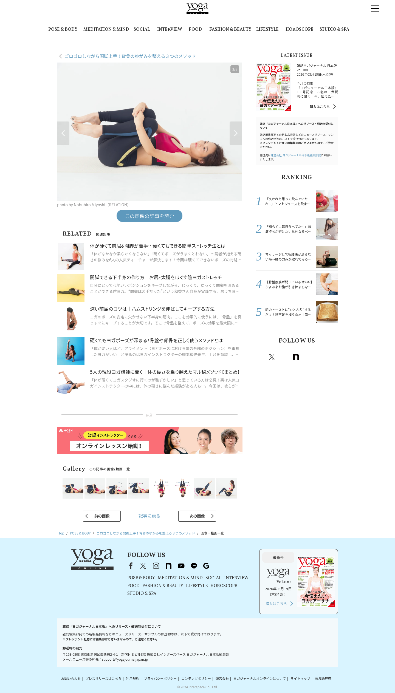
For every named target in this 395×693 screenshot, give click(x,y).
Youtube (308, 357)
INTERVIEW (169, 30)
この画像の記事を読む (149, 215)
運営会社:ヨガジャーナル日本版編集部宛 (296, 155)
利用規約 (132, 678)
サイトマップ (300, 678)
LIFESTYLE (267, 30)
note (296, 357)
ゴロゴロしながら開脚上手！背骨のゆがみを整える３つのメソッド (130, 55)
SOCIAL (142, 30)
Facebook (260, 357)
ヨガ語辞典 (323, 678)
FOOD (195, 30)
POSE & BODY (62, 30)
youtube (181, 565)
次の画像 (197, 516)
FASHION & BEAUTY (230, 30)
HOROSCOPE (300, 30)
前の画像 (101, 516)
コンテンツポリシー (196, 678)
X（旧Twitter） (143, 565)
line (320, 357)
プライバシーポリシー (160, 678)
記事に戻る (149, 515)
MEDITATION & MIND (106, 30)
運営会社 (222, 678)
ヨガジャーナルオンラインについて (259, 678)
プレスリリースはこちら (103, 678)
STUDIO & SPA (334, 30)
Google (332, 357)
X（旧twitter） (271, 357)
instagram (283, 357)
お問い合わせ (71, 678)
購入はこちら (320, 106)
